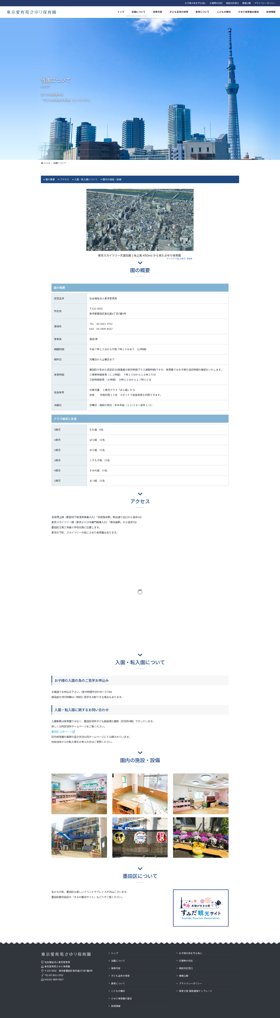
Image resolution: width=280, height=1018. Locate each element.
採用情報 (115, 1006)
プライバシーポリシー (265, 3)
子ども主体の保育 (120, 975)
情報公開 (246, 3)
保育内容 (115, 968)
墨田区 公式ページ (63, 731)
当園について (118, 960)
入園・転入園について (86, 179)
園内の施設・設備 (112, 179)
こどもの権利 (118, 991)
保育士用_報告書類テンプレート (195, 991)
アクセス (64, 179)
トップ (114, 953)
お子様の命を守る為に (195, 3)
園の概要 (50, 179)
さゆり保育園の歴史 (121, 998)
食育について (118, 983)
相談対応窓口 (232, 3)
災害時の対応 (216, 3)
